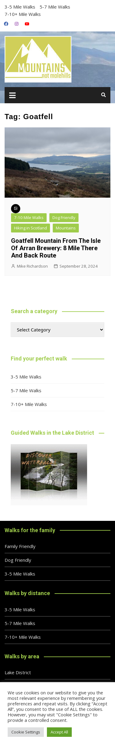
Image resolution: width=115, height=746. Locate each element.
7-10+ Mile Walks (23, 14)
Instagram (16, 23)
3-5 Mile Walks (20, 7)
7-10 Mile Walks (29, 217)
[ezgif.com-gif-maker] (49, 474)
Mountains (66, 228)
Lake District (18, 672)
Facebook (6, 23)
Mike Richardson (32, 266)
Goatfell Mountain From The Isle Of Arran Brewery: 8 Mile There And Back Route (56, 248)
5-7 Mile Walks (55, 7)
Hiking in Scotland (30, 228)
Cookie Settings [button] (25, 732)
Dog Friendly (63, 217)
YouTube (27, 23)
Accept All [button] (59, 732)
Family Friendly (20, 546)
